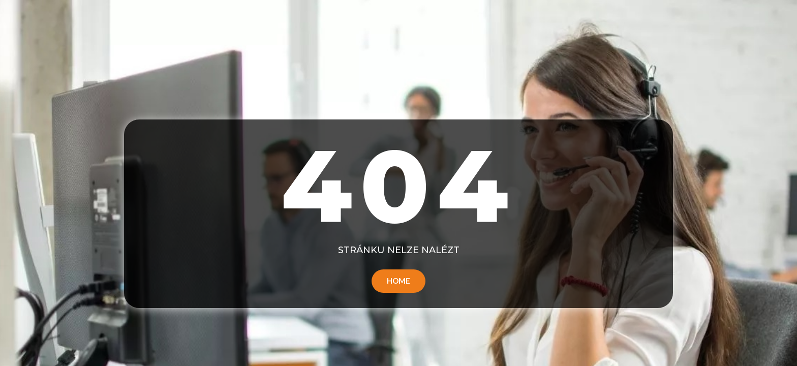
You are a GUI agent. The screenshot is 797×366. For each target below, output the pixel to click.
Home (398, 280)
